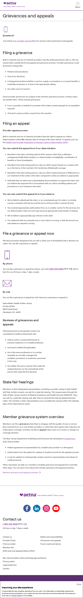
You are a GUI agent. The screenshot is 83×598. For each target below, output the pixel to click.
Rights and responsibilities (51, 537)
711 (24, 524)
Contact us (7, 537)
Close (78, 584)
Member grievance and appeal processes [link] (20, 472)
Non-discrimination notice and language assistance (24, 558)
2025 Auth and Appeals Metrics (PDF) (19, 551)
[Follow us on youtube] (56, 508)
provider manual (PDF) (26, 41)
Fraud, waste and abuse (50, 544)
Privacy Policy (16, 596)
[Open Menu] (77, 5)
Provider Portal (9, 540)
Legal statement (10, 565)
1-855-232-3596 (55, 269)
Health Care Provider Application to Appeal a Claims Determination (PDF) (37, 142)
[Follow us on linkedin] (36, 508)
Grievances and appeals (50, 540)
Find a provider (9, 544)
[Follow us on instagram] (46, 508)
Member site (8, 547)
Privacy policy (9, 561)
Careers (6, 568)
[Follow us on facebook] (27, 508)
